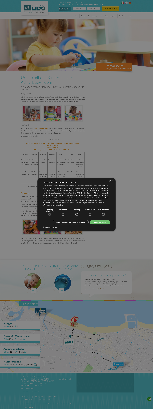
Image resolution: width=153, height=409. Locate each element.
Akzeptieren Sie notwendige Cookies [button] (70, 222)
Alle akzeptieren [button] (100, 222)
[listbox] (110, 180)
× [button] (112, 180)
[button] (50, 227)
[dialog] (76, 204)
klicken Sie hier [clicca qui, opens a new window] (58, 205)
